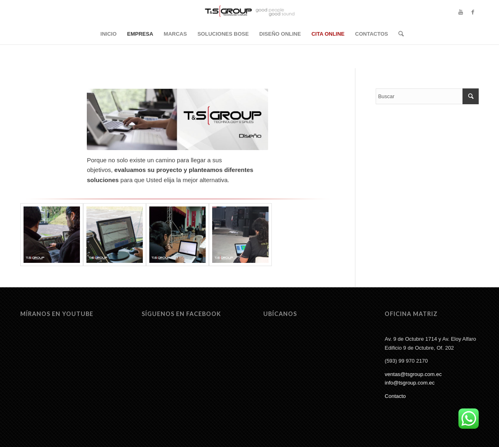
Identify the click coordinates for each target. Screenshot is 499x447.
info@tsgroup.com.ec (409, 383)
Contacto (395, 396)
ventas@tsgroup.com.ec (413, 374)
